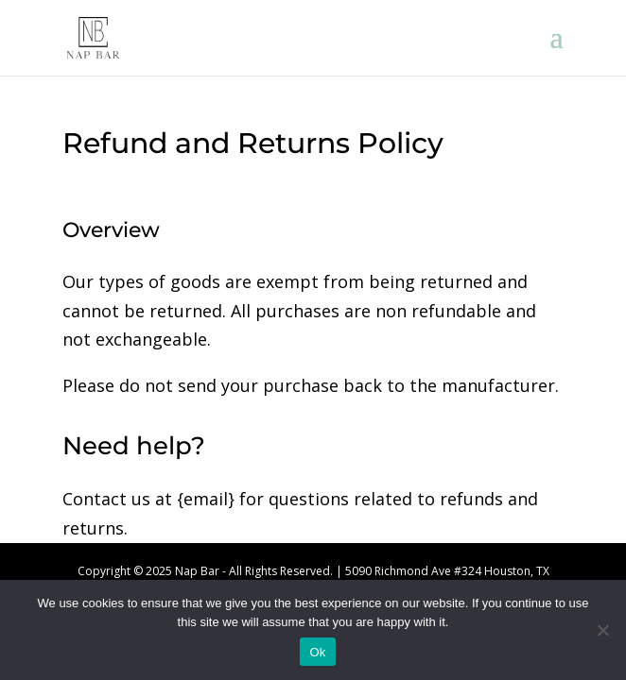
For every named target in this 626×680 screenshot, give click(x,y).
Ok (317, 652)
